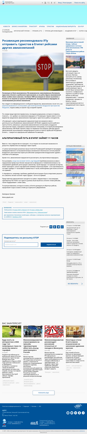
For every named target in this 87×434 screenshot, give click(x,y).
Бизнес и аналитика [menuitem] (19, 26)
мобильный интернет (8, 380)
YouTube (45, 3)
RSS (40, 406)
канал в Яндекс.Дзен (37, 210)
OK (51, 3)
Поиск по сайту (79, 3)
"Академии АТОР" (17, 217)
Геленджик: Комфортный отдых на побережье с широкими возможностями (75, 253)
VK (48, 3)
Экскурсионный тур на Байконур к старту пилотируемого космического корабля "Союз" (73, 231)
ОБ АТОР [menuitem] (81, 26)
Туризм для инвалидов (53, 31)
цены (17, 382)
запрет (26, 202)
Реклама (34, 406)
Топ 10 (69, 183)
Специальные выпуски (74, 152)
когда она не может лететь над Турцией (25, 161)
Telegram (54, 3)
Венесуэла (48, 372)
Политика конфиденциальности (11, 406)
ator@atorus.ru (16, 423)
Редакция (26, 406)
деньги (38, 383)
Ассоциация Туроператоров (9, 2)
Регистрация (67, 3)
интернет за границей (8, 382)
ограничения (32, 202)
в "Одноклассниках (41, 212)
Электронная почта (9, 241)
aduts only (69, 367)
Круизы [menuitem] (42, 26)
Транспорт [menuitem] (33, 26)
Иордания (10, 202)
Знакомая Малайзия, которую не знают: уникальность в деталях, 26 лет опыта (75, 277)
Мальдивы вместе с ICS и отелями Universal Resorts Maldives (74, 264)
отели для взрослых (77, 365)
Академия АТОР (70, 31)
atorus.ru (82, 431)
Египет (4, 202)
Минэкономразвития (29, 383)
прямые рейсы (18, 202)
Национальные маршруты (75, 175)
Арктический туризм (22, 31)
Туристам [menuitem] (50, 26)
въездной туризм (28, 379)
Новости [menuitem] (6, 26)
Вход (60, 3)
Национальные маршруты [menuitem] (66, 26)
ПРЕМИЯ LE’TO (37, 31)
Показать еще (43, 393)
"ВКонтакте (30, 212)
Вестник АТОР (71, 160)
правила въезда (28, 385)
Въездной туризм (28, 381)
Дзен (42, 3)
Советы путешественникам (75, 167)
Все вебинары (73, 284)
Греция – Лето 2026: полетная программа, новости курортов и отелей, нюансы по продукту (75, 243)
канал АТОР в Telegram (20, 210)
